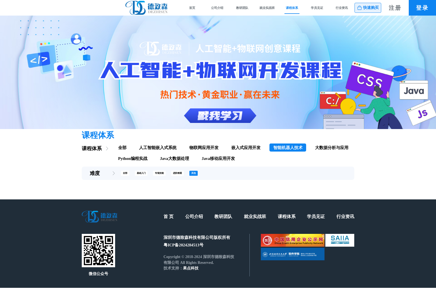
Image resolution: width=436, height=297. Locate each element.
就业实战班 (227, 11)
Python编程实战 (132, 165)
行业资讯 (336, 11)
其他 (238, 181)
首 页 (169, 226)
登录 (422, 11)
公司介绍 (154, 11)
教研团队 (191, 11)
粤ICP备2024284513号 (184, 254)
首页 (118, 11)
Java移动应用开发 (218, 165)
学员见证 (300, 11)
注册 (395, 11)
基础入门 (154, 181)
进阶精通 (212, 181)
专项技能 (183, 181)
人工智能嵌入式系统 (158, 154)
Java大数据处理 (174, 165)
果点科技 (191, 278)
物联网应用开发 (204, 154)
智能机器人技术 (288, 154)
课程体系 (263, 11)
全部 (122, 154)
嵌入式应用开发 (246, 154)
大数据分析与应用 (331, 154)
